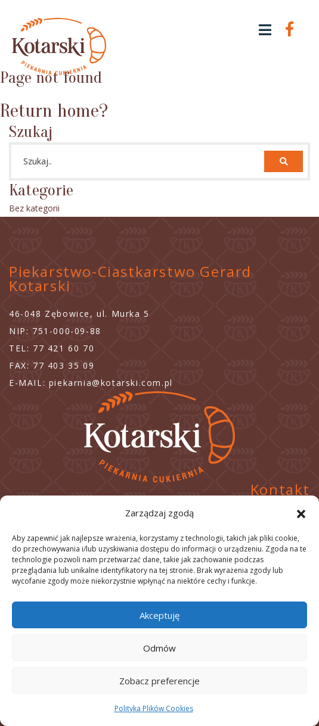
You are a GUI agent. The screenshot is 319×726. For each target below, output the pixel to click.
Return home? (54, 110)
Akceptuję (159, 615)
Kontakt (280, 489)
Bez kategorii (34, 208)
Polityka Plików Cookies (153, 708)
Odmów (159, 648)
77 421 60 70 (63, 348)
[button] (301, 513)
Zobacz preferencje (159, 681)
